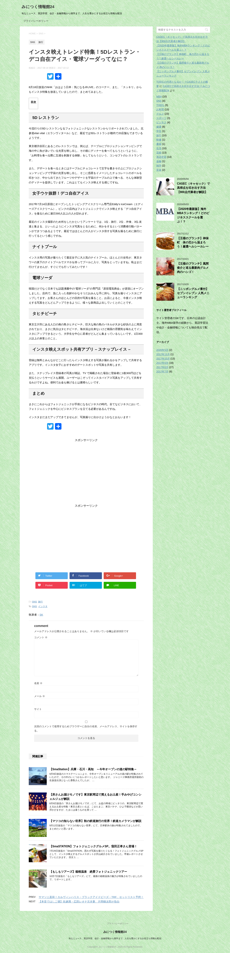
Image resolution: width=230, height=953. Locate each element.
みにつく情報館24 (38, 6)
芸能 (158, 152)
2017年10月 (163, 358)
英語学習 (161, 156)
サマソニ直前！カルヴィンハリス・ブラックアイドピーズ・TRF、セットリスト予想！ (91, 897)
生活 (158, 148)
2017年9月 (162, 362)
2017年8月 (162, 367)
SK (41, 614)
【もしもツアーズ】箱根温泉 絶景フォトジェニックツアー (88, 871)
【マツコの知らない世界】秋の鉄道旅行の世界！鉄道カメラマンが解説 (95, 821)
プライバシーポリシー (36, 20)
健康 (158, 126)
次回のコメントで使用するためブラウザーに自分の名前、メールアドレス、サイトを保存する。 (85, 728)
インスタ (42, 606)
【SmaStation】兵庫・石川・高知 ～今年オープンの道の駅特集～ (93, 769)
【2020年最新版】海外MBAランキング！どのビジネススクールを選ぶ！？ (193, 215)
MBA (159, 96)
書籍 (158, 144)
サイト (38, 709)
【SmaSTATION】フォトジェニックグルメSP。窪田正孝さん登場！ (93, 846)
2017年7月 (162, 371)
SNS (34, 601)
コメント (40, 637)
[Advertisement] (86, 474)
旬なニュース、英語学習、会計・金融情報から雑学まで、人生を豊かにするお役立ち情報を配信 (115, 938)
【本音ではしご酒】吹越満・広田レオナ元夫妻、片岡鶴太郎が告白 (79, 901)
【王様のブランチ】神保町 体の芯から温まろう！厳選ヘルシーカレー (193, 242)
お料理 (160, 109)
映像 (158, 139)
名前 (38, 683)
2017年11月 (163, 354)
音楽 (158, 169)
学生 (158, 131)
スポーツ (161, 118)
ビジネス (161, 122)
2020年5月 (162, 350)
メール (39, 696)
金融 (158, 161)
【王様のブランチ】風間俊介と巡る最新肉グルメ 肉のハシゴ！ (193, 268)
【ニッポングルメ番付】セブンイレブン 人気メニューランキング (193, 293)
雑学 (158, 165)
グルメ (160, 113)
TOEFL (160, 105)
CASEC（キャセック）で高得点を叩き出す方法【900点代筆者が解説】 (193, 188)
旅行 (40, 601)
